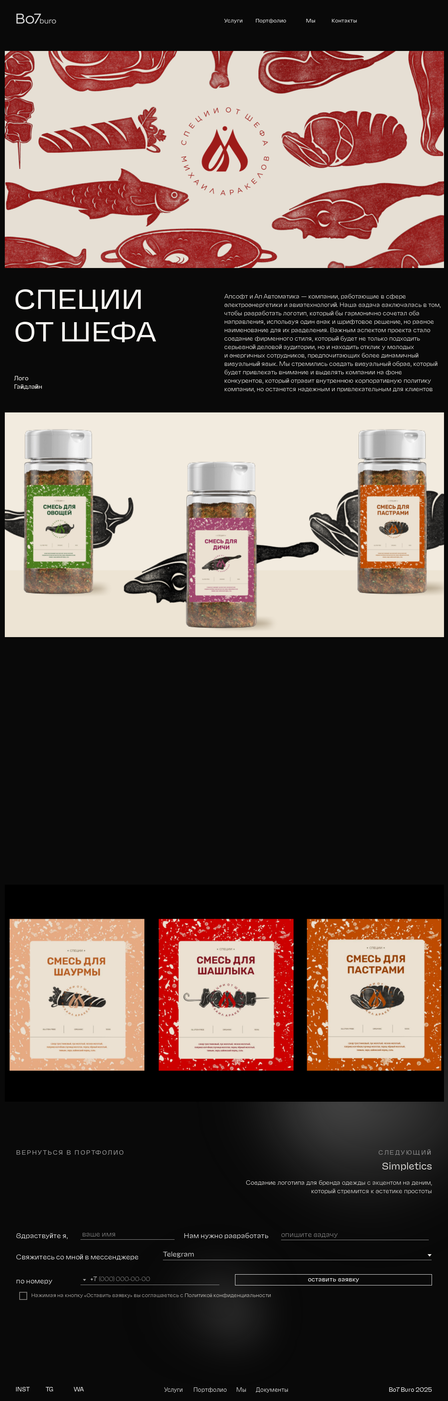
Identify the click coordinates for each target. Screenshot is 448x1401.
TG (49, 1389)
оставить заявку (333, 1279)
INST (23, 1389)
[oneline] (355, 1235)
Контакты (344, 21)
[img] (224, 1341)
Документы (272, 1390)
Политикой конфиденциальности (228, 1295)
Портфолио (270, 21)
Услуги (233, 21)
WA (79, 1389)
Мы (310, 21)
